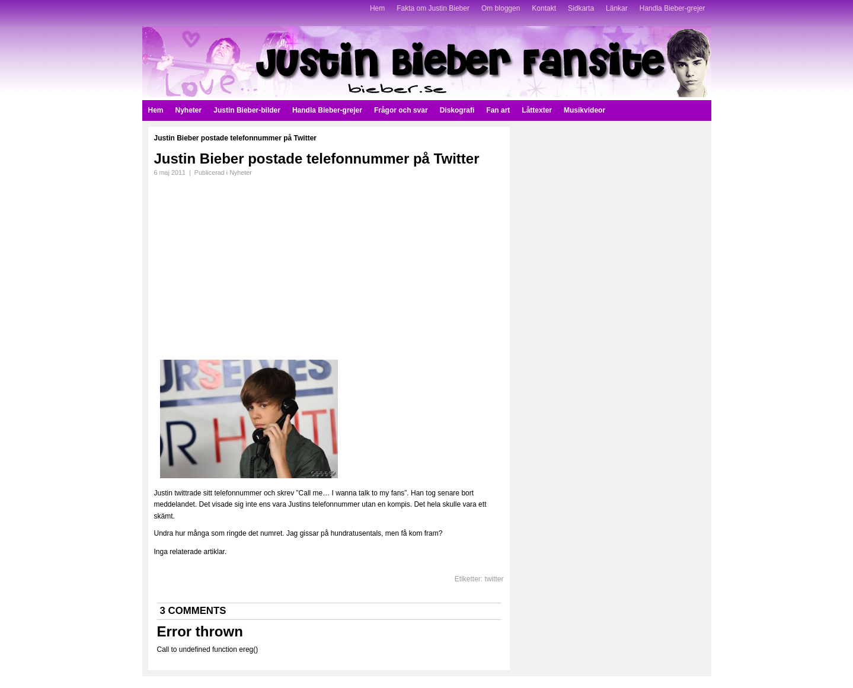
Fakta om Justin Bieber (433, 8)
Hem (377, 8)
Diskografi (457, 110)
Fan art (498, 110)
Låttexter (537, 110)
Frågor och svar (401, 110)
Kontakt (544, 8)
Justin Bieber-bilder (246, 110)
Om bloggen (500, 8)
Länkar (617, 8)
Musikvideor (584, 110)
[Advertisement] (253, 264)
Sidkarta (581, 8)
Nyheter (188, 110)
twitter (493, 579)
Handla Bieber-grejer (672, 8)
